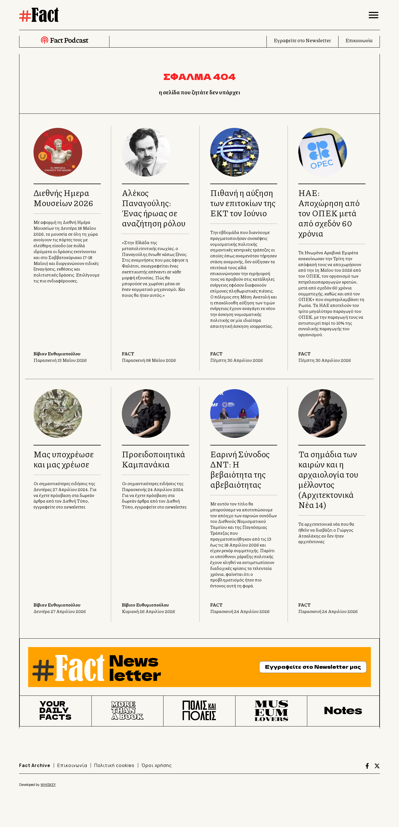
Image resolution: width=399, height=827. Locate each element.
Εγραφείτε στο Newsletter (302, 40)
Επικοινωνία (359, 40)
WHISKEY (48, 784)
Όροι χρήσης (157, 765)
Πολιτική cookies (114, 765)
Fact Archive (34, 765)
